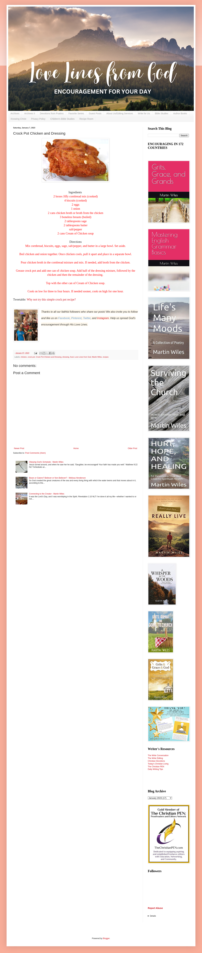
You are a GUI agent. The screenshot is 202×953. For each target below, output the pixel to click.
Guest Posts (95, 113)
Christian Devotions (156, 761)
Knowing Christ (18, 119)
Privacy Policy (38, 119)
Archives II (29, 113)
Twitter (86, 318)
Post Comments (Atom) (35, 453)
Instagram (103, 318)
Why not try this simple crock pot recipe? (52, 299)
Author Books (180, 113)
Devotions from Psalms (52, 113)
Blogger (106, 938)
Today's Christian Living (158, 764)
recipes (106, 357)
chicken (24, 357)
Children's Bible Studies (62, 119)
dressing (65, 357)
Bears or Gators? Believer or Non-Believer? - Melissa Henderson (57, 478)
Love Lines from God (83, 357)
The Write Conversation (158, 755)
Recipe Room (86, 119)
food (72, 357)
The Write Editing (155, 758)
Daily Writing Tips (155, 769)
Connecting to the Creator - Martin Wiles (46, 494)
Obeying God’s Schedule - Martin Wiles (46, 462)
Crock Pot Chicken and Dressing (48, 357)
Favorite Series (76, 113)
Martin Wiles (97, 357)
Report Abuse (155, 908)
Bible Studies (161, 113)
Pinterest (76, 318)
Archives (15, 113)
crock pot (31, 357)
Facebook (64, 318)
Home (76, 448)
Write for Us (144, 113)
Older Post (132, 448)
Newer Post (19, 448)
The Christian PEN (156, 766)
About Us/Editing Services (119, 113)
